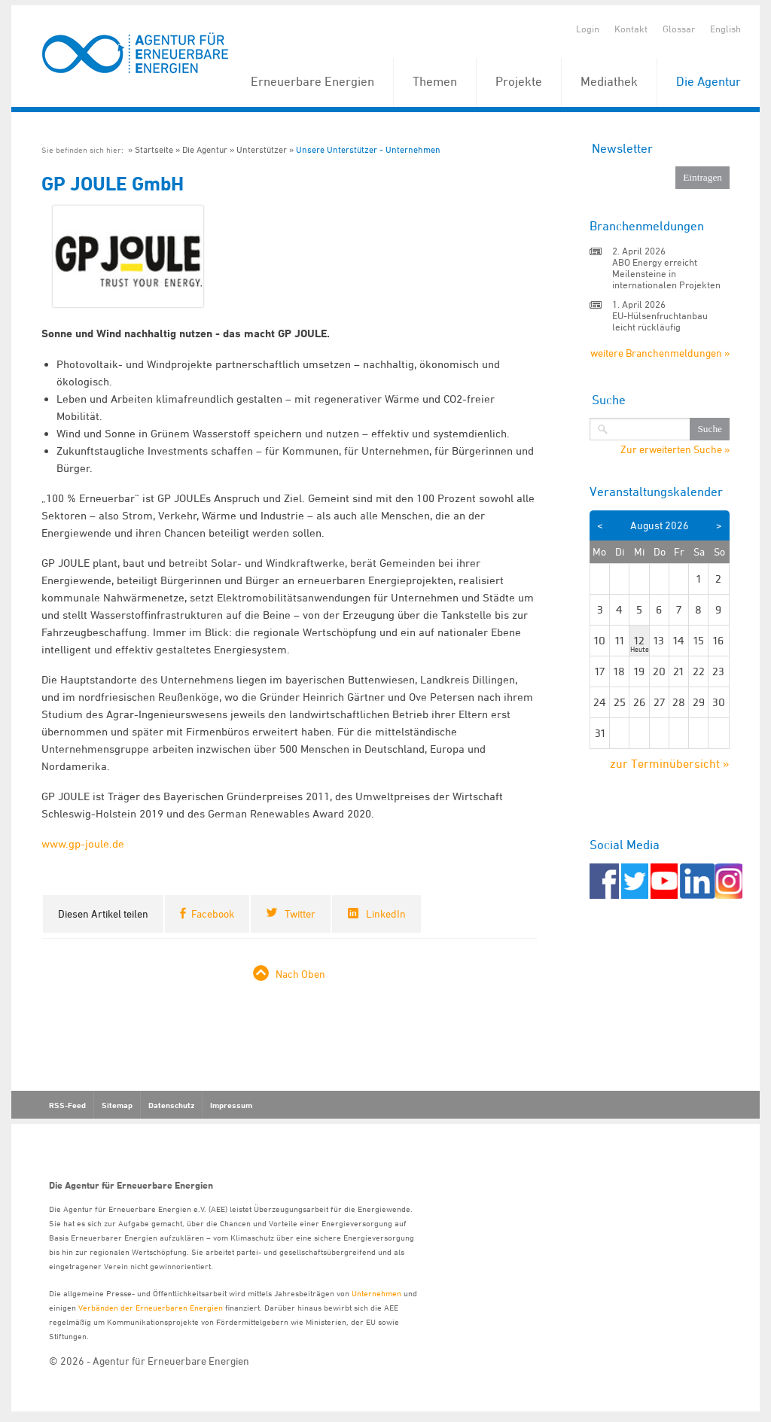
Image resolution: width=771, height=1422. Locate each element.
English (725, 29)
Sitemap (117, 1105)
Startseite (154, 149)
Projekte (518, 81)
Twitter (300, 913)
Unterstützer (261, 149)
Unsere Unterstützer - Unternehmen (368, 149)
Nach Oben (300, 973)
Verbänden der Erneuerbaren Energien (150, 1307)
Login (587, 29)
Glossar (679, 29)
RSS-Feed (67, 1105)
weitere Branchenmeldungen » (660, 352)
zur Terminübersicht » (670, 763)
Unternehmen (376, 1293)
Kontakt (631, 29)
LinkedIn (386, 913)
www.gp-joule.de (82, 843)
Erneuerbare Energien (312, 81)
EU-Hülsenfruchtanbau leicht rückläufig (660, 321)
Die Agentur (708, 81)
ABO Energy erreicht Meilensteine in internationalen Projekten (666, 273)
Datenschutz (171, 1105)
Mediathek (609, 81)
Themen (435, 81)
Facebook (212, 913)
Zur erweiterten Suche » (675, 449)
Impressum (231, 1105)
